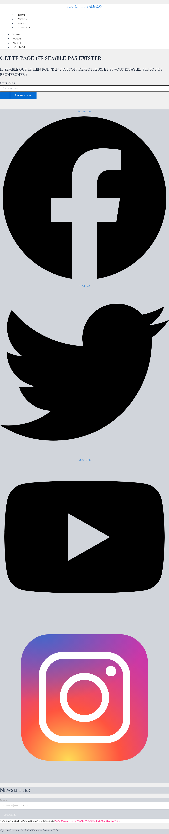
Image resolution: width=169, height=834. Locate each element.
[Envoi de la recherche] (5, 95)
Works (16, 38)
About (16, 43)
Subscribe (11, 815)
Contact (24, 27)
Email (3, 799)
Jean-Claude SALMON (84, 6)
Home (16, 34)
